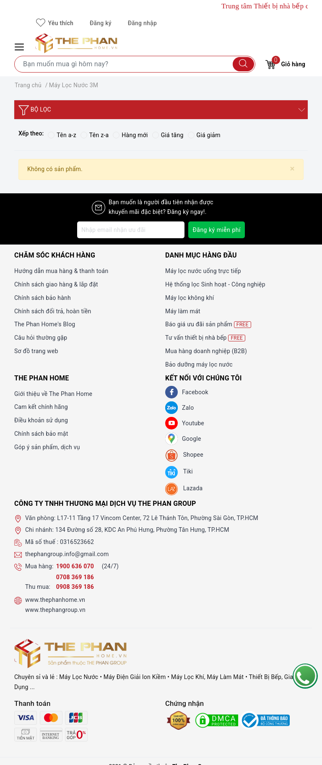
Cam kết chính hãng (41, 406)
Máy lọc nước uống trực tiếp (203, 271)
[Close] (292, 168)
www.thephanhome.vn (55, 599)
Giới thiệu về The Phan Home (53, 393)
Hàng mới (130, 135)
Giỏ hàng (285, 63)
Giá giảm (204, 135)
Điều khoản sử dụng (41, 420)
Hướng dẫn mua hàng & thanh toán (61, 271)
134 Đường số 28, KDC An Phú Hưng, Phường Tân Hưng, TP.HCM (142, 529)
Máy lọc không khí (189, 297)
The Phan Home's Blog (44, 324)
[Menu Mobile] (20, 46)
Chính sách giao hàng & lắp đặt (56, 284)
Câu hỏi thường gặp (40, 337)
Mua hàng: (39, 566)
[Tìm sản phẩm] (134, 64)
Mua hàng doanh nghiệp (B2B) (206, 351)
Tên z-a (94, 135)
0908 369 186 (75, 586)
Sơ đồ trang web (36, 351)
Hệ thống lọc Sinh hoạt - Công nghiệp (215, 284)
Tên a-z (62, 135)
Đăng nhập (142, 23)
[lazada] (184, 489)
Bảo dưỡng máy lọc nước (199, 364)
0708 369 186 (75, 577)
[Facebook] (171, 392)
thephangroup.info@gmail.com (67, 554)
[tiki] (179, 472)
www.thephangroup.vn (55, 609)
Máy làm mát (182, 311)
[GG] (171, 438)
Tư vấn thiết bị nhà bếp (205, 337)
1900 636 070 (76, 566)
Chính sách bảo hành (42, 297)
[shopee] (184, 455)
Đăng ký (101, 23)
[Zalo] (171, 407)
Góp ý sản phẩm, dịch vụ (47, 447)
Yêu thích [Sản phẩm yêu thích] (54, 23)
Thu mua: (37, 586)
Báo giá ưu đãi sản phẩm (208, 324)
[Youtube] (171, 423)
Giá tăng (168, 135)
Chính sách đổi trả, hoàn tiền (52, 311)
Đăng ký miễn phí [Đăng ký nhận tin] (216, 229)
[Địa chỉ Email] (130, 229)
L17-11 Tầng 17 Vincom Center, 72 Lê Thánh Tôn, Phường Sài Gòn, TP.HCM (157, 518)
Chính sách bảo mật (41, 433)
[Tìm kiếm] (243, 64)
